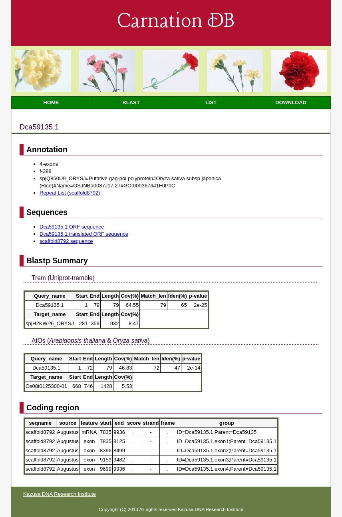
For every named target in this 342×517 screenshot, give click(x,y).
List (211, 102)
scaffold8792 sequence (66, 241)
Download (290, 102)
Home (51, 102)
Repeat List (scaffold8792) (70, 193)
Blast (130, 102)
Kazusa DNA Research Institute (59, 494)
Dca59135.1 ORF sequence (72, 227)
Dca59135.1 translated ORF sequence (84, 234)
